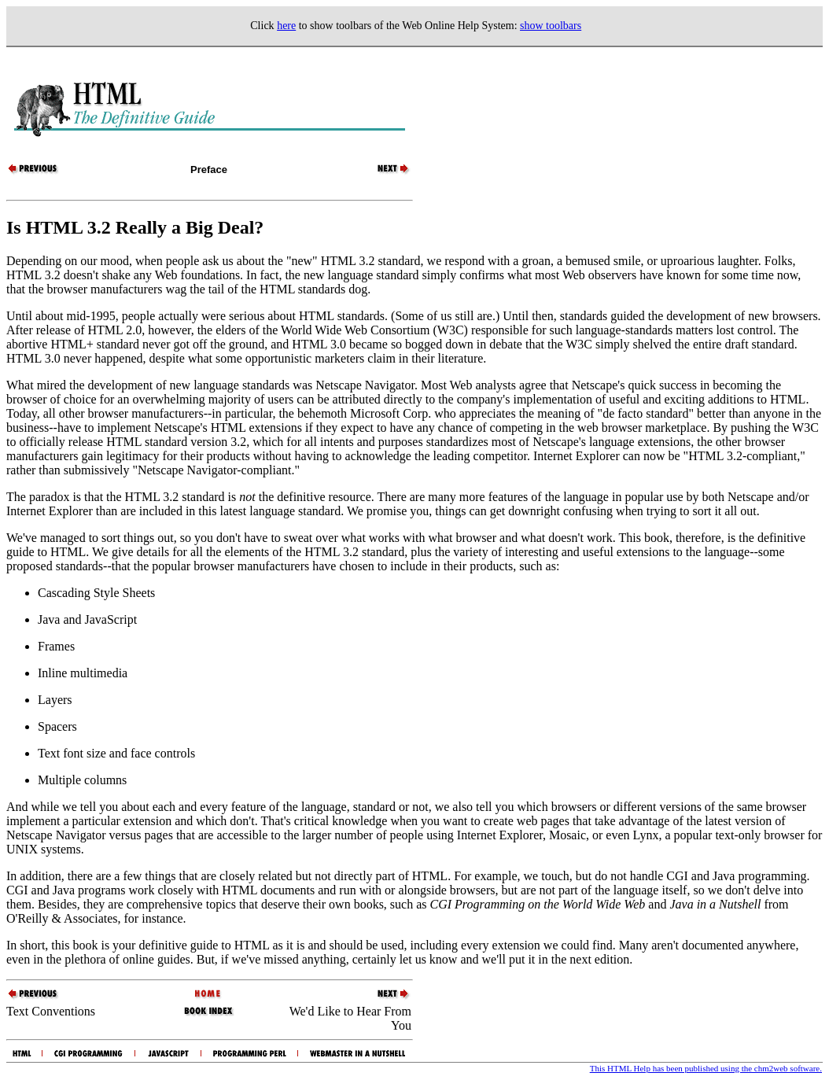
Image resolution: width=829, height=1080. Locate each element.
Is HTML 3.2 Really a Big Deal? (134, 227)
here (286, 25)
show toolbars (550, 25)
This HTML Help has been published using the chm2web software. (706, 1068)
